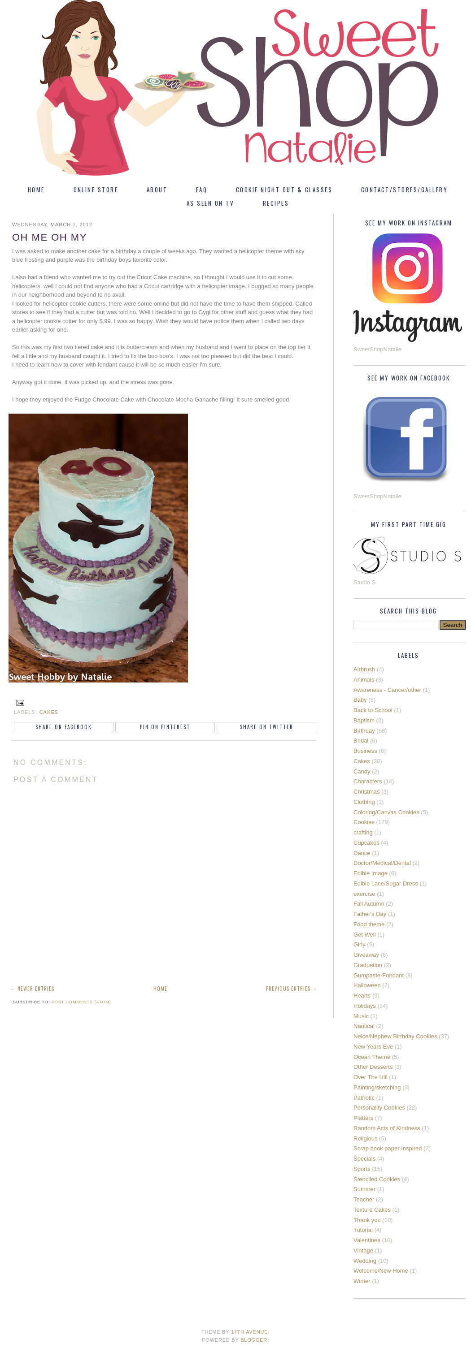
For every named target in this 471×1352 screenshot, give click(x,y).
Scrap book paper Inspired (387, 1148)
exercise (364, 893)
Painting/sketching (377, 1087)
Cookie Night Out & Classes (284, 189)
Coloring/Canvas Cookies (386, 812)
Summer (364, 1189)
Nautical (364, 1026)
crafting (363, 832)
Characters (367, 781)
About (157, 189)
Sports (362, 1169)
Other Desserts (372, 1066)
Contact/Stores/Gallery (404, 189)
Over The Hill (370, 1077)
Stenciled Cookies (376, 1179)
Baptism (364, 720)
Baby (360, 699)
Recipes (276, 203)
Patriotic (364, 1097)
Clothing (364, 802)
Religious (365, 1138)
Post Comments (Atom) (81, 1002)
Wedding (364, 1260)
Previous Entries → (292, 988)
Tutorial (363, 1230)
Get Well (364, 934)
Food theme (368, 924)
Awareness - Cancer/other (387, 690)
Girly (359, 944)
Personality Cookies (379, 1107)
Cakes (49, 712)
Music (361, 1016)
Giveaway (366, 954)
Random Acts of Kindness (386, 1128)
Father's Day (369, 914)
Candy (362, 771)
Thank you (367, 1220)
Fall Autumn (368, 903)
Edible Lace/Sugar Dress (385, 883)
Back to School (372, 710)
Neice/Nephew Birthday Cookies (395, 1036)
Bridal (360, 740)
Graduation (367, 965)
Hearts (362, 995)
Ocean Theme (371, 1057)
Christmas (366, 791)
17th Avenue (249, 1332)
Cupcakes (366, 842)
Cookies (364, 822)
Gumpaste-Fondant (378, 975)
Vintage (363, 1250)
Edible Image (370, 873)
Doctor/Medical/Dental (382, 863)
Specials (364, 1158)
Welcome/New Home (380, 1270)
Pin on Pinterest (165, 726)
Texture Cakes (372, 1209)
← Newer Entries (32, 988)
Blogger (253, 1340)
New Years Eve (373, 1046)
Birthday (364, 730)
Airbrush (364, 669)
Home (36, 189)
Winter (362, 1281)
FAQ (201, 189)
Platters (363, 1117)
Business (365, 750)
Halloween (367, 985)
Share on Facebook (63, 726)
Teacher (363, 1199)
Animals (363, 679)
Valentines (366, 1240)
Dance (362, 853)
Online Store (96, 189)
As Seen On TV (210, 203)
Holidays (364, 1005)
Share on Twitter (266, 726)
